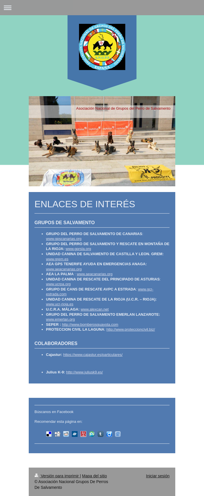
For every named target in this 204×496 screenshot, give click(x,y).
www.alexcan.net (95, 309)
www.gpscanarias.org (64, 239)
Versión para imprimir (57, 476)
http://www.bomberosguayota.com (90, 324)
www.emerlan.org (60, 319)
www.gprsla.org (78, 249)
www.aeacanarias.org (64, 269)
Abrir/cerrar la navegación (102, 7)
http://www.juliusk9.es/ (84, 372)
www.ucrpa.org (58, 284)
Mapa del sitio (94, 476)
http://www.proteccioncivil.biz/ (130, 329)
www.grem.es (57, 259)
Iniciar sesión (158, 476)
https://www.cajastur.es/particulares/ (93, 354)
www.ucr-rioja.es (59, 304)
